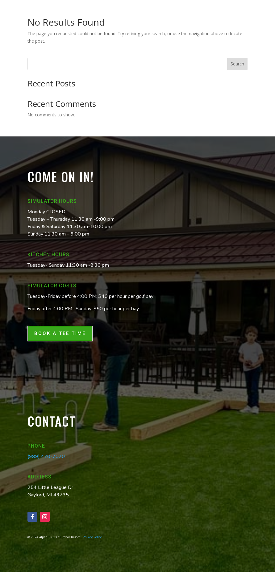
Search (237, 64)
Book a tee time (60, 333)
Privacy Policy (92, 537)
